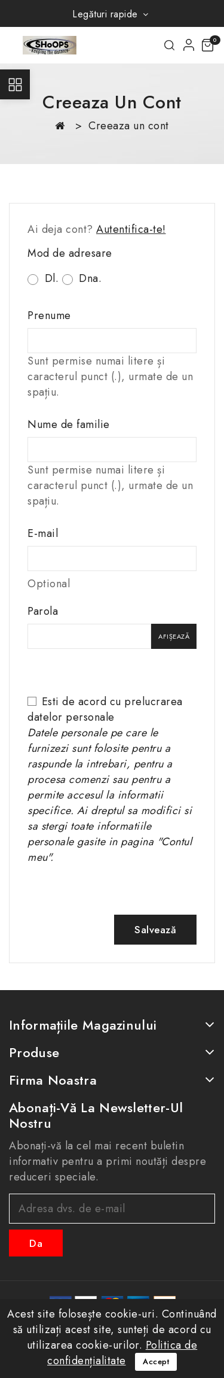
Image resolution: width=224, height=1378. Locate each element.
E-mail (42, 533)
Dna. (82, 278)
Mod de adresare (69, 253)
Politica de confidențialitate (122, 1352)
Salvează (155, 929)
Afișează (173, 636)
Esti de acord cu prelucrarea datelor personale (109, 779)
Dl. (43, 278)
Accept (156, 1361)
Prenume (49, 315)
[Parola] (89, 636)
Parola (42, 611)
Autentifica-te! (131, 229)
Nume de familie (68, 424)
